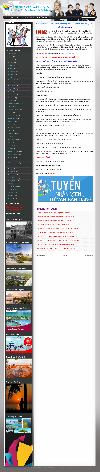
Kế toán (10, 124)
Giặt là (10, 112)
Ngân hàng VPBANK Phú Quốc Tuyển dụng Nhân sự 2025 (55, 232)
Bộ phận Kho (11, 74)
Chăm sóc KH (12, 86)
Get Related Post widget (88, 252)
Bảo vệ (10, 62)
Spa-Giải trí (11, 160)
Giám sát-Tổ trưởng (13, 103)
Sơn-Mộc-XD (12, 157)
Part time (10, 145)
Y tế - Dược (11, 198)
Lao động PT (11, 133)
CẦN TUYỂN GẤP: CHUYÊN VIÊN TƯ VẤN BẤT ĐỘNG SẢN (55, 244)
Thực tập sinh (12, 175)
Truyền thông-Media (13, 178)
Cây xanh (10, 83)
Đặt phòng (11, 98)
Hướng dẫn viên (12, 121)
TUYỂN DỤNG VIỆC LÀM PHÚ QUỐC (30, 7)
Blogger (53, 11)
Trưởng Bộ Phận (12, 181)
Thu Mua (10, 166)
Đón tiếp (10, 100)
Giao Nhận (11, 106)
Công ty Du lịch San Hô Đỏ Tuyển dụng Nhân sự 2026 (54, 220)
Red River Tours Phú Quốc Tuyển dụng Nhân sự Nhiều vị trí (55, 216)
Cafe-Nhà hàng (12, 80)
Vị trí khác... (11, 192)
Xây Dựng (11, 195)
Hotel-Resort (11, 118)
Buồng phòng (12, 77)
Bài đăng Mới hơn (41, 255)
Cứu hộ (10, 92)
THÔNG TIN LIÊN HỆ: (46, 17)
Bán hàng (11, 59)
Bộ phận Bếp (11, 71)
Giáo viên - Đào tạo (13, 109)
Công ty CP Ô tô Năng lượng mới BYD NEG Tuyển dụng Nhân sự (57, 228)
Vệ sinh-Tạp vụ (12, 189)
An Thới (10, 56)
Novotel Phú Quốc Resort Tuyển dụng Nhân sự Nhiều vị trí (55, 212)
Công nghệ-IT (12, 89)
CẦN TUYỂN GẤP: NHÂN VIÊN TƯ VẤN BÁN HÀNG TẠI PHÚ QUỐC (58, 236)
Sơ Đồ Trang (13, 17)
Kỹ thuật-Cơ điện (12, 127)
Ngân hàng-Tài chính (14, 139)
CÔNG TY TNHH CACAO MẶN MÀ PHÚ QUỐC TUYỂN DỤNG (56, 224)
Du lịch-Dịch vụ (12, 95)
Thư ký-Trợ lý (12, 172)
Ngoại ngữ (11, 142)
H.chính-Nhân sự (13, 115)
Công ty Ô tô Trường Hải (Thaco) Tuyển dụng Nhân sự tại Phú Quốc (58, 240)
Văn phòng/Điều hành (14, 186)
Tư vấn (10, 183)
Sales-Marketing (12, 154)
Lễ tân (10, 136)
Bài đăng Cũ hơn (89, 255)
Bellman (10, 68)
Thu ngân (10, 169)
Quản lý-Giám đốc (13, 151)
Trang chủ (64, 255)
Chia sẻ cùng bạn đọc (28, 17)
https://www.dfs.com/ (67, 53)
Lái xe (10, 130)
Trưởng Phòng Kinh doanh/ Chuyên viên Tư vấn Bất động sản (56, 248)
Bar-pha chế (11, 65)
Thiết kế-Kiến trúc (13, 163)
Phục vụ (10, 148)
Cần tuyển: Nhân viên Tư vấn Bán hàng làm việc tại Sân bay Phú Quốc (64, 24)
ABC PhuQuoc (12, 53)
